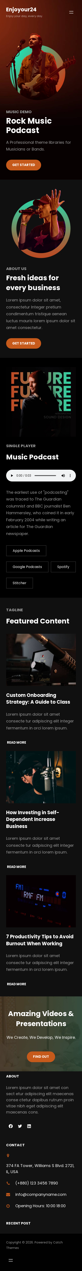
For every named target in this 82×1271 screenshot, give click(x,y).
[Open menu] (71, 12)
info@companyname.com (40, 1194)
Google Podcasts (27, 566)
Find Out (41, 1056)
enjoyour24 (21, 9)
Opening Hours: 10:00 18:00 (40, 1206)
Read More (16, 742)
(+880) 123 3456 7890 (36, 1183)
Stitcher (19, 582)
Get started (23, 343)
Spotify (63, 566)
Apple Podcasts (26, 550)
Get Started (23, 165)
